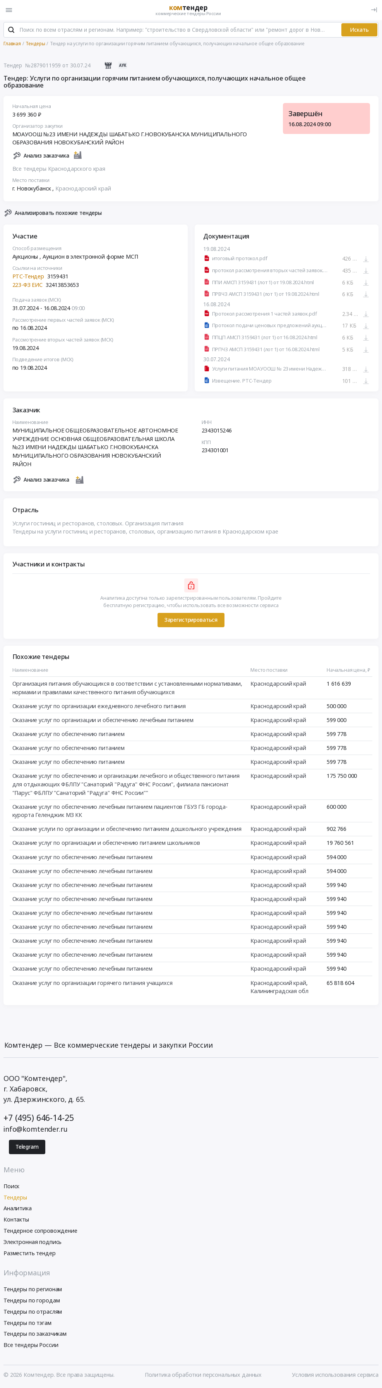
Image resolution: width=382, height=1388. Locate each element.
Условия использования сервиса (335, 1375)
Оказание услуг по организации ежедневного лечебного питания (99, 706)
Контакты (16, 1219)
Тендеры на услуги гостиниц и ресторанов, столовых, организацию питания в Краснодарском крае (145, 531)
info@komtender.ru (35, 1129)
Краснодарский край (83, 188)
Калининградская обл (279, 991)
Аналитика (17, 1209)
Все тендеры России (30, 1345)
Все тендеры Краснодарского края (59, 169)
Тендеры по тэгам (27, 1323)
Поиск (11, 1186)
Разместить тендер (29, 1253)
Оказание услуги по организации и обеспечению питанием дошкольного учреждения (127, 829)
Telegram (27, 1147)
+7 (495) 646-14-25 (38, 1118)
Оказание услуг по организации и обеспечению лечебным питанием (103, 720)
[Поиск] (11, 30)
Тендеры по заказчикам (35, 1334)
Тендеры (15, 1197)
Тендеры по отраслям (32, 1312)
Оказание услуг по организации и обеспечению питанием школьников (106, 843)
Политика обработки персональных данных (203, 1375)
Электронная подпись (32, 1242)
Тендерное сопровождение (40, 1231)
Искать (359, 30)
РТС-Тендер (28, 276)
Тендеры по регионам (32, 1289)
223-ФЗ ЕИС (27, 285)
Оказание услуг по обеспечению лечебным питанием (82, 857)
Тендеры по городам (31, 1300)
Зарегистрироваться (191, 620)
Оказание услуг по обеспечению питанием (68, 734)
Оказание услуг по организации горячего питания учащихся (92, 983)
